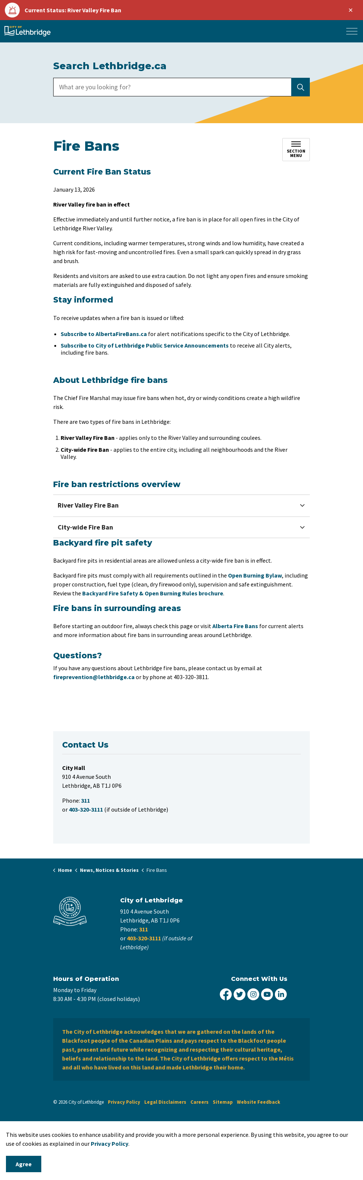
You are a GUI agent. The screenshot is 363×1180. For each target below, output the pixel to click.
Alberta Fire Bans (235, 626)
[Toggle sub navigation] (296, 149)
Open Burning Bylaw (255, 575)
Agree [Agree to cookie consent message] (24, 1164)
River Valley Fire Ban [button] (88, 505)
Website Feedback (258, 1102)
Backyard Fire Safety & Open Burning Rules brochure (152, 593)
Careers (199, 1102)
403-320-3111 (144, 938)
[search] (180, 87)
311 (143, 929)
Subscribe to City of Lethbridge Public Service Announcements (145, 345)
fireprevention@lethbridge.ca (94, 677)
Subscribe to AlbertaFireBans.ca (104, 334)
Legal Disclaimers (165, 1102)
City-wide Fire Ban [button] (85, 527)
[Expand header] (352, 31)
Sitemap (223, 1102)
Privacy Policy (109, 1143)
